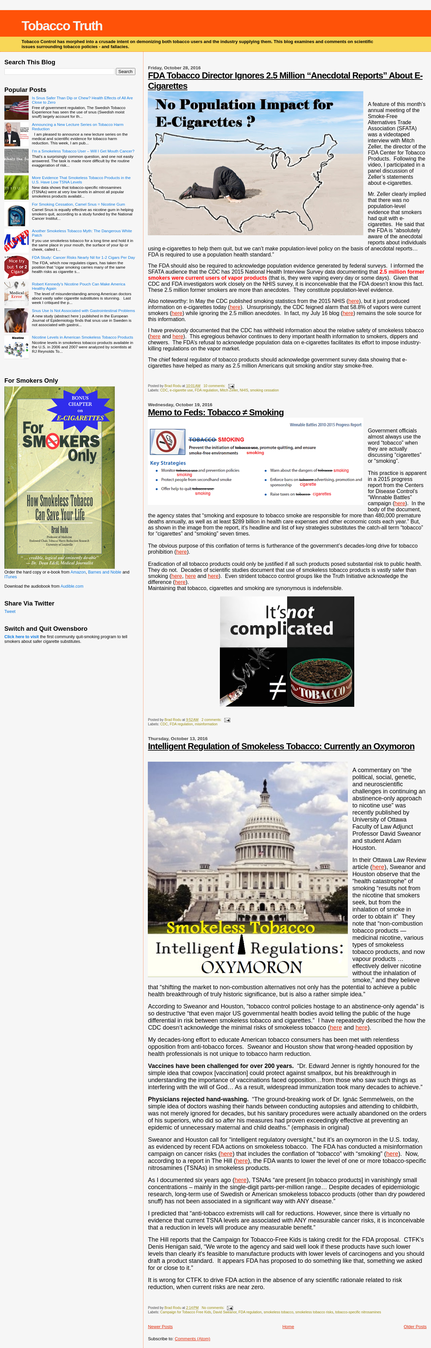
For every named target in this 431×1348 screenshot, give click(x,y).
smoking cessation (264, 390)
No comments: (213, 1308)
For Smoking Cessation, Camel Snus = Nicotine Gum (78, 204)
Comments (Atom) (192, 1338)
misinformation (206, 724)
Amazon (78, 572)
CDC (164, 390)
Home (288, 1326)
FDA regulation (206, 390)
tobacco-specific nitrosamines (358, 1312)
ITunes (10, 577)
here (235, 307)
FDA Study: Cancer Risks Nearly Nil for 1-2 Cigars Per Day (83, 257)
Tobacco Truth (62, 26)
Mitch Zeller (229, 390)
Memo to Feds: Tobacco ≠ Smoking (216, 412)
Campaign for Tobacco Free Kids (185, 1312)
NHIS (244, 390)
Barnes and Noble (104, 572)
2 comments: (211, 720)
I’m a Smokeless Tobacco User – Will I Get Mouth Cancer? (83, 151)
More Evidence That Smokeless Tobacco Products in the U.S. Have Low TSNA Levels (81, 179)
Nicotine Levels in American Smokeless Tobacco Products (82, 337)
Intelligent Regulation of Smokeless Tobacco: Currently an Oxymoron (281, 746)
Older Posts (415, 1326)
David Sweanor (225, 1312)
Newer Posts (160, 1326)
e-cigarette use (181, 390)
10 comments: (214, 386)
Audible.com (72, 586)
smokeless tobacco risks (314, 1312)
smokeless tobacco (278, 1312)
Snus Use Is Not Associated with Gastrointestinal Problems (83, 310)
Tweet (9, 611)
